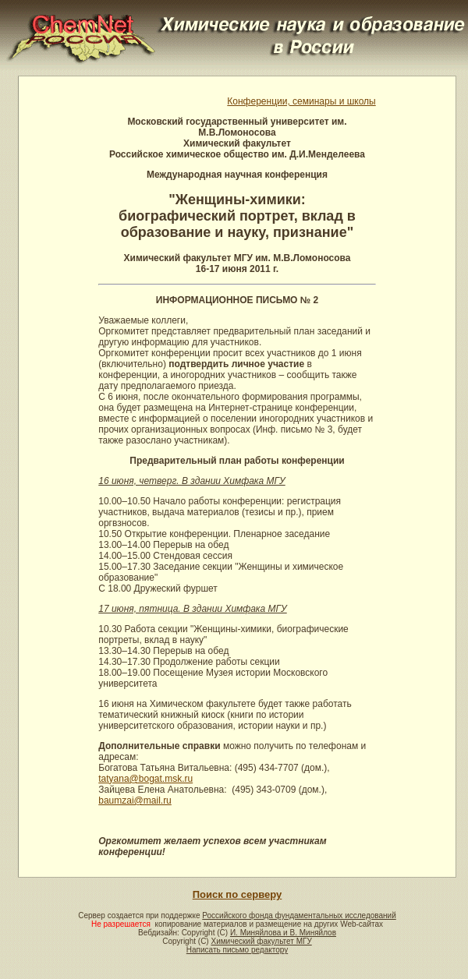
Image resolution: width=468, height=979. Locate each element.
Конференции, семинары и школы (301, 101)
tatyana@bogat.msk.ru (145, 778)
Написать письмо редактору (237, 949)
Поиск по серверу (237, 894)
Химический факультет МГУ (261, 941)
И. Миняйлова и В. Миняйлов (283, 932)
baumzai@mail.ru (135, 800)
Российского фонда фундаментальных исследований (298, 915)
